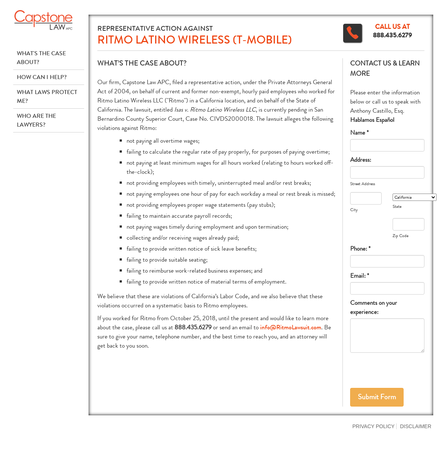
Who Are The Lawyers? (36, 120)
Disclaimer (415, 426)
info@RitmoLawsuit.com (290, 327)
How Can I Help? (42, 77)
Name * (359, 132)
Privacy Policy (373, 426)
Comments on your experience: (373, 307)
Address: (360, 159)
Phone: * (360, 248)
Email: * (359, 275)
